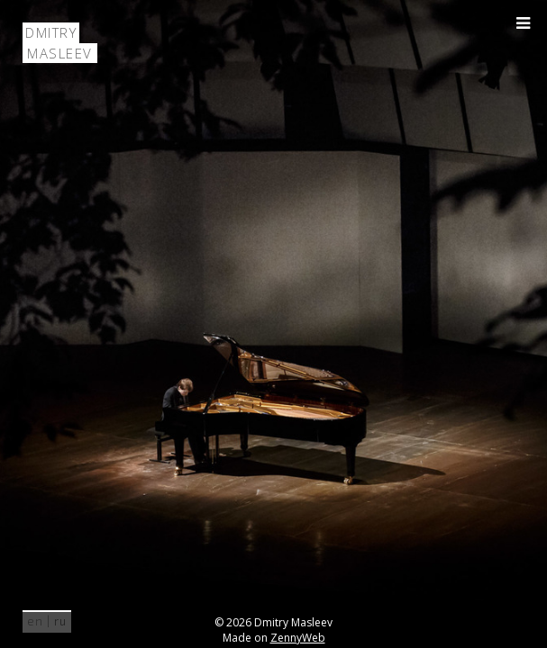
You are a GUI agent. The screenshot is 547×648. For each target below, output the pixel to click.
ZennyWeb (297, 637)
